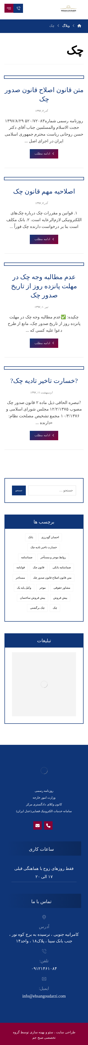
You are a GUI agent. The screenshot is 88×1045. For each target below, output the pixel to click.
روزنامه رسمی (44, 791)
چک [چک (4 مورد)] (55, 607)
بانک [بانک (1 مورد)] (30, 537)
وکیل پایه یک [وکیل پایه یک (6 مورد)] (24, 587)
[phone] (48, 825)
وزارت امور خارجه (44, 797)
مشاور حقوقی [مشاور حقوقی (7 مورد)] (62, 587)
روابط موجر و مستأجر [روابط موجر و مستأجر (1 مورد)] (53, 557)
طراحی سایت (65, 1032)
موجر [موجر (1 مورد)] (42, 587)
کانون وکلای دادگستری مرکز (44, 804)
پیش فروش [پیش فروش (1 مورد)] (60, 597)
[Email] (37, 825)
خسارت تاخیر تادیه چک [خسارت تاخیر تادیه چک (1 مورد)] (44, 547)
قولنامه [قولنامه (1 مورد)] (20, 567)
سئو (50, 1032)
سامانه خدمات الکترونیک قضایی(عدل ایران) (44, 811)
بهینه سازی (37, 1032)
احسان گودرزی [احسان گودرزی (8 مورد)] (50, 537)
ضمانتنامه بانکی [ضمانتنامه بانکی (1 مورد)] (62, 567)
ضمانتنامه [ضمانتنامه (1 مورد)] (26, 557)
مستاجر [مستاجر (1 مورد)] (20, 577)
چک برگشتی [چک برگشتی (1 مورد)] (37, 607)
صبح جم (37, 1037)
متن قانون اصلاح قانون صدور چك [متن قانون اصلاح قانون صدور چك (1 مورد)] (52, 577)
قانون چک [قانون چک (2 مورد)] (38, 567)
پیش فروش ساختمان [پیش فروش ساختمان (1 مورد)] (32, 597)
